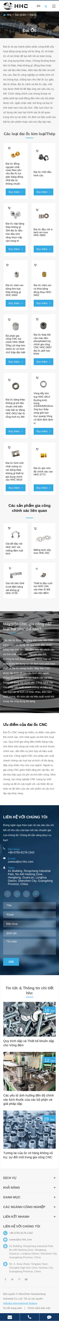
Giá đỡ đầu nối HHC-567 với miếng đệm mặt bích (14, 548)
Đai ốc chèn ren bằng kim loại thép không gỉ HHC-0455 (14, 290)
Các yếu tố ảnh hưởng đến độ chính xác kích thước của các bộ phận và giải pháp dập (28, 1099)
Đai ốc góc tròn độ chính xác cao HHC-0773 (43, 471)
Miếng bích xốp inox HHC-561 (42, 551)
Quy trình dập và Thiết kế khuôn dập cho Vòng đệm (28, 1043)
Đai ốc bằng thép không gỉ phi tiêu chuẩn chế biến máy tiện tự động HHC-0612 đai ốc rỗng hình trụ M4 (15, 408)
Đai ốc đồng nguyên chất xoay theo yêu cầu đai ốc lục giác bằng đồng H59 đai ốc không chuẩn (14, 173)
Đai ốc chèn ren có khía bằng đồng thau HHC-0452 (43, 290)
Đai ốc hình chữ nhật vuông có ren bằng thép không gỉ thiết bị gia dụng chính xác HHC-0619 (15, 471)
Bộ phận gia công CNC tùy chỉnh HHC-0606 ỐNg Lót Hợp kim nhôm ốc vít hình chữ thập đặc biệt (15, 344)
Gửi (11, 961)
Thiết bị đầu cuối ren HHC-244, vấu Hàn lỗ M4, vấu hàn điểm (43, 588)
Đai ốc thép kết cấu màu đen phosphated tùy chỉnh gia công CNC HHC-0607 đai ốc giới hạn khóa (43, 344)
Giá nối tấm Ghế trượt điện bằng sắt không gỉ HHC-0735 (15, 588)
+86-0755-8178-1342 (21, 852)
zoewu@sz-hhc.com (20, 861)
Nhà (9, 14)
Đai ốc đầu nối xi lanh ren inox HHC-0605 (43, 232)
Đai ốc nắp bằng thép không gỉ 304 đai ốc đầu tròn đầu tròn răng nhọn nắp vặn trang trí (15, 232)
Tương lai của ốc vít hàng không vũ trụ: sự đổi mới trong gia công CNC (28, 1155)
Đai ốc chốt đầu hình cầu (42, 174)
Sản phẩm (20, 14)
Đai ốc (33, 14)
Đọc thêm (15, 192)
